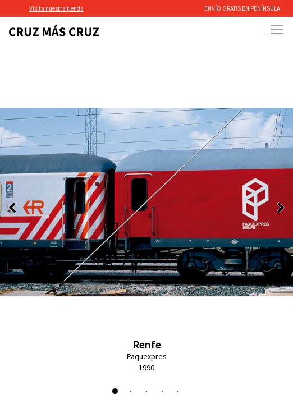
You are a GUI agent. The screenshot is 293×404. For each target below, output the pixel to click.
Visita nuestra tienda (56, 8)
